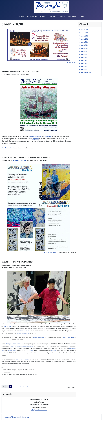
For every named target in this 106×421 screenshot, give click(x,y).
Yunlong (53, 350)
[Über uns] (35, 17)
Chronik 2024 (83, 30)
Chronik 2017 (83, 51)
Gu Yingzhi (30, 350)
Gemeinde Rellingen (38, 337)
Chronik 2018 (83, 48)
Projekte (52, 17)
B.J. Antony (7, 326)
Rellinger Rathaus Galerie (13, 343)
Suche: (81, 17)
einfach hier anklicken (23, 333)
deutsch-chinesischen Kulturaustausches (21, 346)
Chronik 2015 (83, 57)
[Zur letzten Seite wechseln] (27, 386)
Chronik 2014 (83, 60)
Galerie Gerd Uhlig (68, 337)
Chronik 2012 (83, 66)
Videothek (72, 17)
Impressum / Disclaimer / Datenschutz (16, 417)
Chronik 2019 (83, 45)
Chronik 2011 (83, 69)
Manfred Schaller (24, 330)
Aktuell (21, 17)
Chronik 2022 (83, 36)
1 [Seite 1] (10, 386)
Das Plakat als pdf (8, 148)
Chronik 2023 (83, 33)
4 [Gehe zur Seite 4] (20, 386)
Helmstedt (48, 136)
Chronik (62, 17)
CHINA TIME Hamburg (22, 359)
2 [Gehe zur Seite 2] (13, 386)
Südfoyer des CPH (19, 160)
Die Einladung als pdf (50, 252)
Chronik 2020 (83, 42)
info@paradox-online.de (39, 410)
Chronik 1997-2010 (85, 72)
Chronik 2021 (83, 39)
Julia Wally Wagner (35, 136)
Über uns (30, 17)
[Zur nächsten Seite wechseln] (23, 386)
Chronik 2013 (83, 63)
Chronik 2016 (83, 54)
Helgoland (35, 139)
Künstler (43, 17)
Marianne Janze (11, 350)
